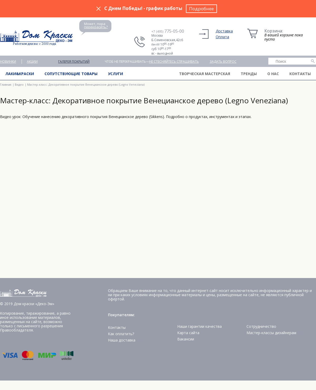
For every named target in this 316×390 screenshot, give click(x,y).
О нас (273, 73)
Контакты (300, 73)
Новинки (8, 61)
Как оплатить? (121, 333)
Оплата (222, 36)
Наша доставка (121, 340)
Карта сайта (188, 332)
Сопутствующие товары (71, 73)
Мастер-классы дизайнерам (271, 332)
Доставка (224, 30)
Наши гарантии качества (199, 326)
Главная (5, 84)
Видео (19, 84)
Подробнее (201, 9)
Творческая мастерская (204, 73)
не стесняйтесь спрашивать (174, 61)
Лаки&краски (19, 73)
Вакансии (185, 339)
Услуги (115, 73)
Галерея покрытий (74, 61)
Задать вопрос (223, 61)
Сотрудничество (261, 326)
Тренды (249, 73)
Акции (32, 61)
